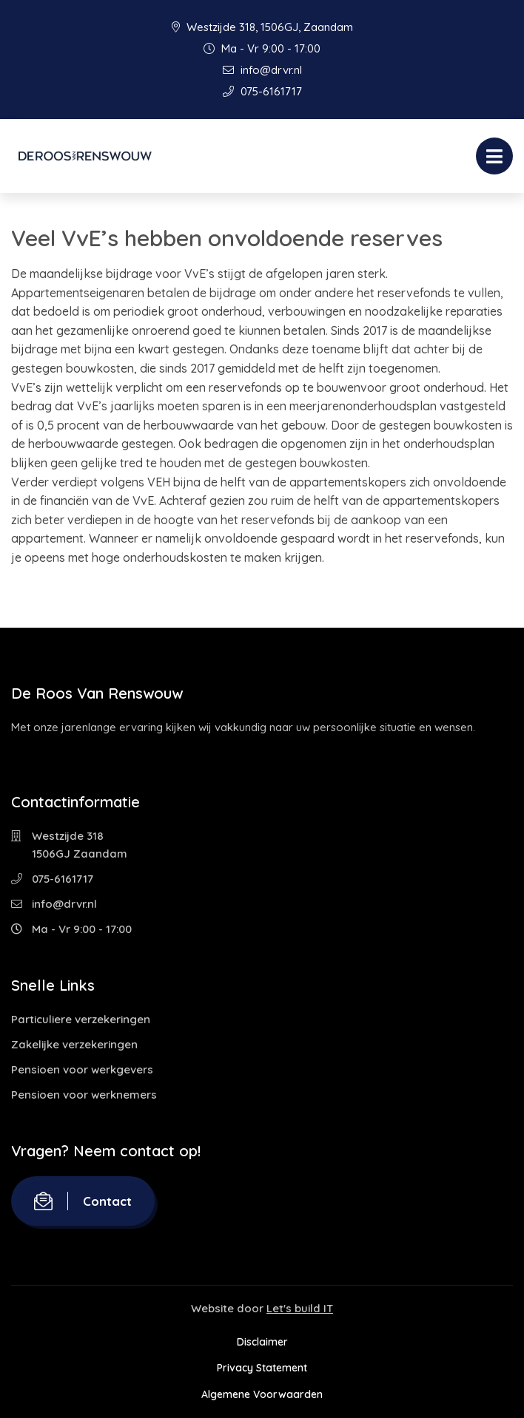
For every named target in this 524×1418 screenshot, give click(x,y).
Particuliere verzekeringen (80, 1019)
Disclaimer (262, 1342)
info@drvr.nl (262, 70)
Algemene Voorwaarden (262, 1394)
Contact (83, 1201)
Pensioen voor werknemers (84, 1095)
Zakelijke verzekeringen (74, 1044)
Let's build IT (299, 1308)
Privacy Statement (262, 1367)
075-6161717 (262, 91)
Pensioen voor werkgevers (82, 1069)
